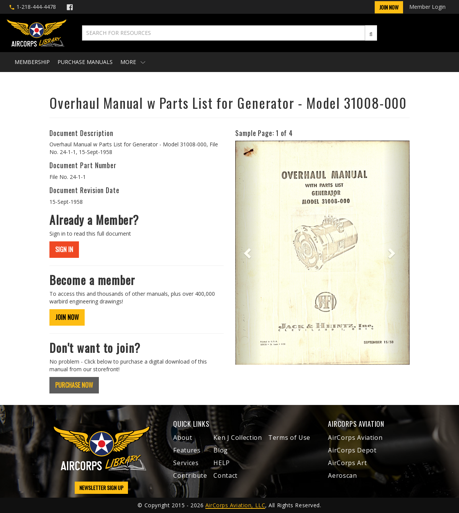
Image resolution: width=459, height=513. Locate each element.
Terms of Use (289, 437)
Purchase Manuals (85, 62)
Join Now (388, 7)
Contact (225, 475)
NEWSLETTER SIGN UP (101, 487)
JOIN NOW (67, 317)
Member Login (427, 6)
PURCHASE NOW (74, 385)
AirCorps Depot (352, 450)
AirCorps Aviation (355, 437)
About (182, 437)
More (132, 62)
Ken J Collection (237, 437)
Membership (32, 62)
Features (186, 450)
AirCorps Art (347, 463)
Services (185, 463)
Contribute (190, 475)
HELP (221, 463)
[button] (248, 253)
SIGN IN (64, 249)
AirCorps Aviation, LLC (235, 505)
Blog (220, 450)
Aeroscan (342, 475)
